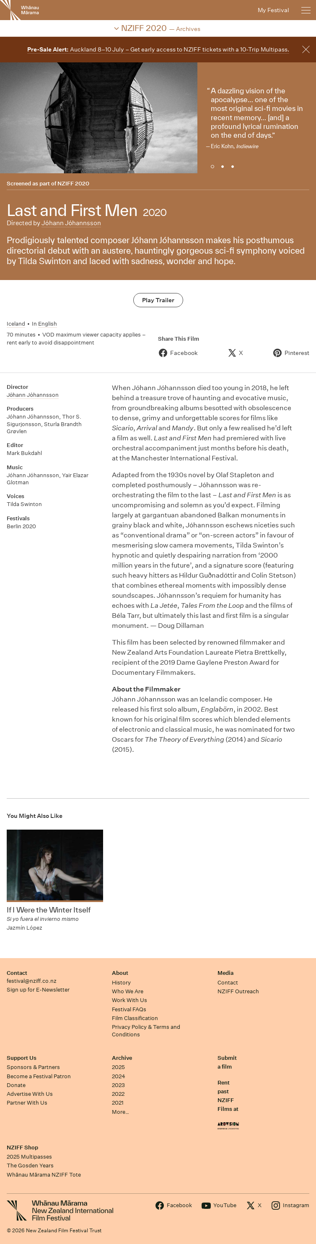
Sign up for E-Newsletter (38, 989)
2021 (118, 1102)
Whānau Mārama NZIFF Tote (44, 1174)
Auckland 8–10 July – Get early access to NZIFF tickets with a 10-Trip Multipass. (158, 49)
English (47, 323)
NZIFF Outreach (238, 991)
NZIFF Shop (22, 1147)
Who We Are (127, 991)
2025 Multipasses (29, 1156)
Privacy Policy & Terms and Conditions (146, 1030)
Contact (17, 973)
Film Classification (135, 1018)
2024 (118, 1076)
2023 (118, 1085)
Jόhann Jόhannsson (71, 223)
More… (120, 1111)
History (121, 982)
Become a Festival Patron (39, 1076)
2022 (118, 1093)
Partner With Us (27, 1102)
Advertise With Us (30, 1093)
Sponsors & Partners (33, 1067)
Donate (16, 1085)
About (120, 973)
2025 (118, 1067)
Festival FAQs (129, 1009)
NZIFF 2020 (73, 183)
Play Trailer (158, 300)
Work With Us (129, 1000)
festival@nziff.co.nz (32, 980)
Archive (122, 1058)
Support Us (21, 1058)
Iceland (16, 323)
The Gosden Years (30, 1165)
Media (225, 973)
